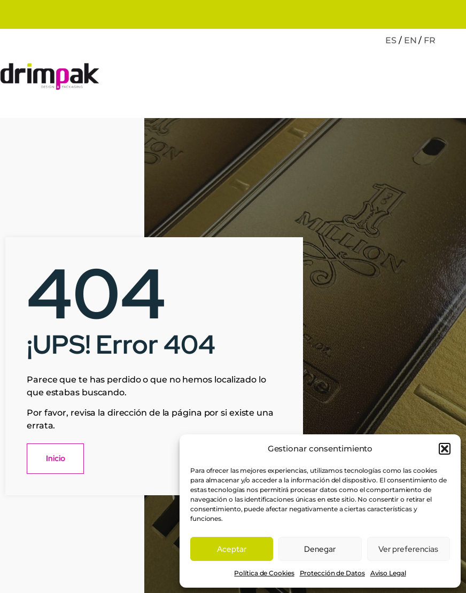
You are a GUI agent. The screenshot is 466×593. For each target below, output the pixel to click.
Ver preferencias (408, 549)
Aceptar (231, 549)
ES (391, 40)
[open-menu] (455, 78)
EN (410, 40)
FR (430, 40)
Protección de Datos (332, 573)
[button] (444, 448)
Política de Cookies (264, 573)
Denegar (320, 549)
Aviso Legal (388, 573)
